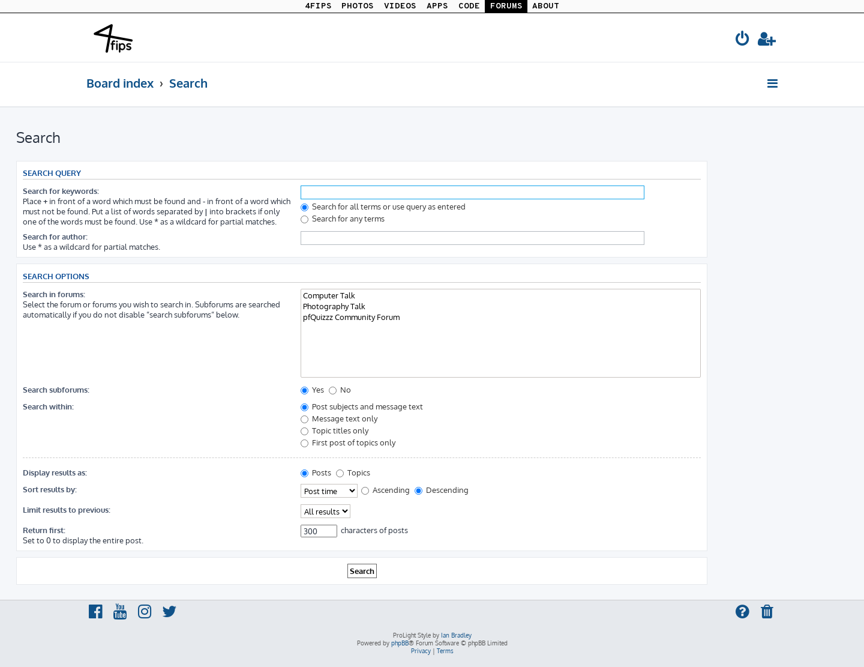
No (340, 389)
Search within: (48, 406)
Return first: (44, 530)
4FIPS (318, 6)
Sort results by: (50, 489)
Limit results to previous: (66, 509)
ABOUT (545, 6)
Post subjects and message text (362, 406)
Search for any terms (343, 218)
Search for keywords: (61, 191)
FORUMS (506, 6)
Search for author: (55, 236)
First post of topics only (348, 442)
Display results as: (55, 472)
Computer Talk (501, 295)
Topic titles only (334, 430)
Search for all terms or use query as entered (383, 206)
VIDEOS (400, 6)
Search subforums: (56, 389)
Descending (442, 489)
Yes (312, 389)
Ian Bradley (456, 635)
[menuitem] (743, 40)
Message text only (339, 418)
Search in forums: (54, 294)
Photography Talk (501, 306)
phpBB (400, 643)
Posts (316, 472)
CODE (469, 6)
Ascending (385, 489)
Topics (353, 472)
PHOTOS (357, 6)
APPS (437, 6)
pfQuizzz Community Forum (501, 317)
